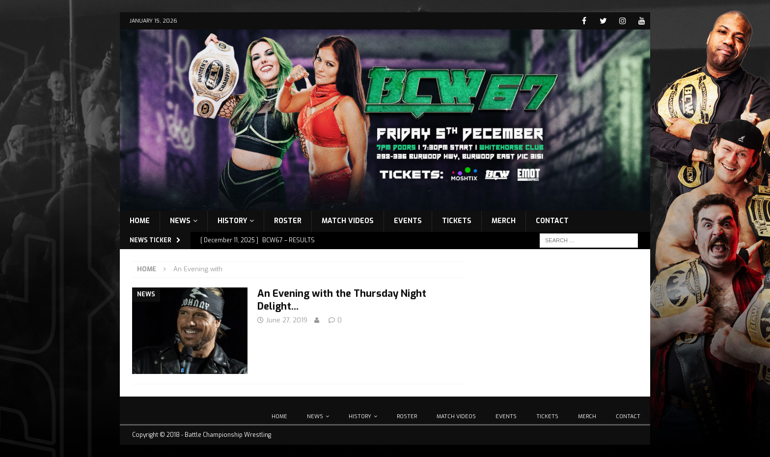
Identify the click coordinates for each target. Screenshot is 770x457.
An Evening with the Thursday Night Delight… (341, 300)
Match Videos (348, 221)
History (232, 221)
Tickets (456, 221)
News (180, 221)
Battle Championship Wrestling (228, 435)
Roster (288, 221)
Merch (504, 221)
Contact (552, 221)
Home (140, 221)
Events (408, 221)
